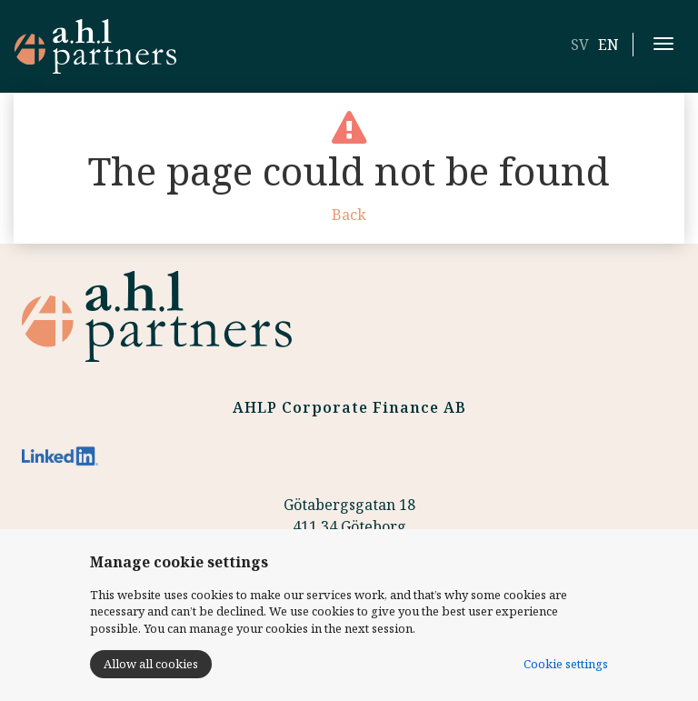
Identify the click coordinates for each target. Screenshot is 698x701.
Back (349, 215)
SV (580, 45)
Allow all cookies (151, 664)
